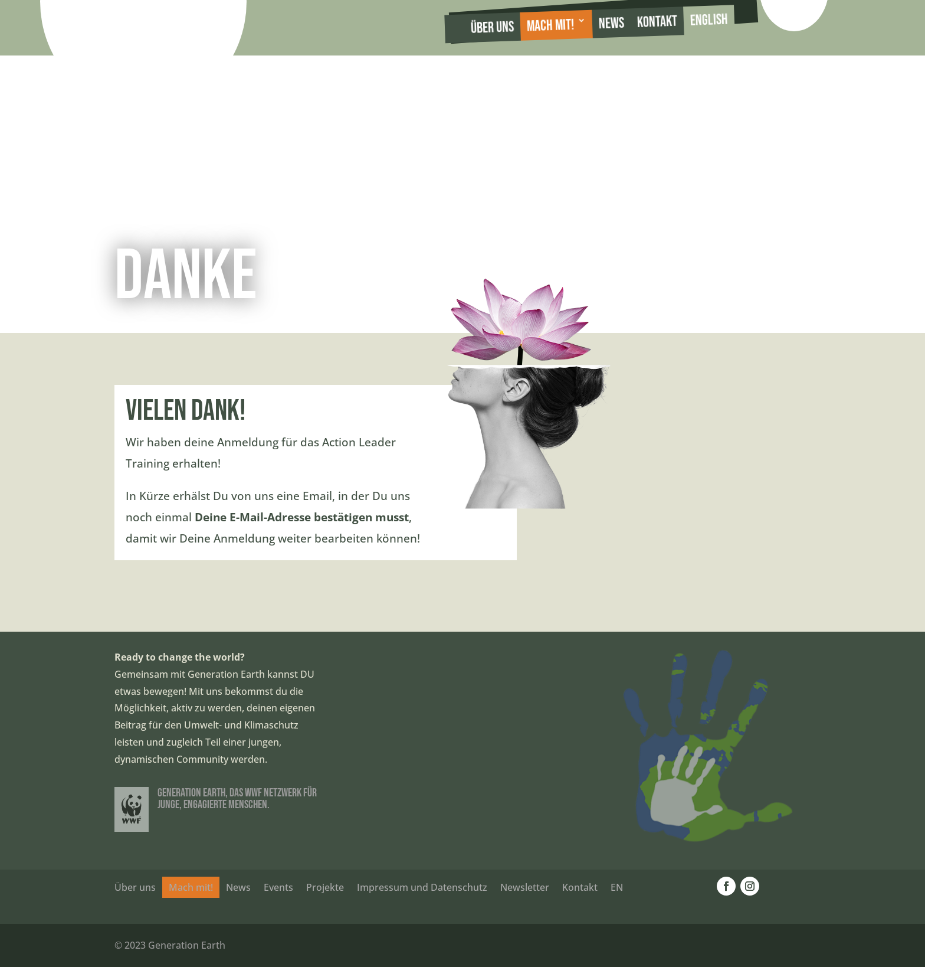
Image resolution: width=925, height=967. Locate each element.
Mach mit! (551, 26)
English (709, 20)
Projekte (325, 887)
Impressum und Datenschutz (422, 887)
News (611, 23)
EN (617, 887)
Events (278, 887)
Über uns (492, 28)
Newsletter (524, 887)
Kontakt (657, 22)
